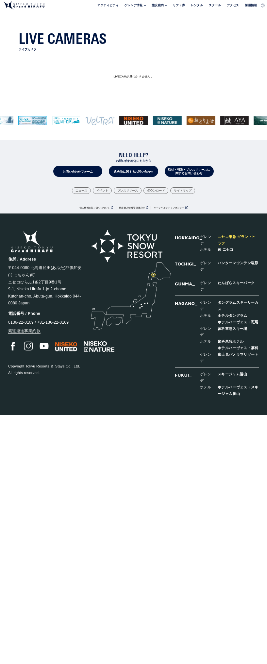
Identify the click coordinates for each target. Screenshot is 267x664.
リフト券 (179, 5)
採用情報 (251, 5)
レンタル (197, 5)
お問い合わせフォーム (78, 171)
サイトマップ (183, 191)
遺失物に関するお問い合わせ (133, 171)
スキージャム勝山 (232, 374)
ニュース (81, 191)
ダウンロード (156, 191)
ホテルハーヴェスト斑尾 (238, 322)
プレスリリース (127, 191)
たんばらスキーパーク (236, 283)
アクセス (233, 5)
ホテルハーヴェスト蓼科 (238, 348)
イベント (102, 191)
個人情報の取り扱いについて (94, 208)
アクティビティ (108, 5)
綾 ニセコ (226, 249)
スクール (215, 5)
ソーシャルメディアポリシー (169, 208)
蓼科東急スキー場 (232, 328)
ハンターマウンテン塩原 (238, 263)
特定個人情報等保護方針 (132, 208)
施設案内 (158, 5)
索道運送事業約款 (24, 331)
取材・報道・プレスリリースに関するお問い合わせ (189, 171)
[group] (32, 120)
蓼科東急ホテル (230, 341)
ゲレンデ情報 (134, 5)
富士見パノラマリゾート (238, 354)
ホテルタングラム (232, 315)
